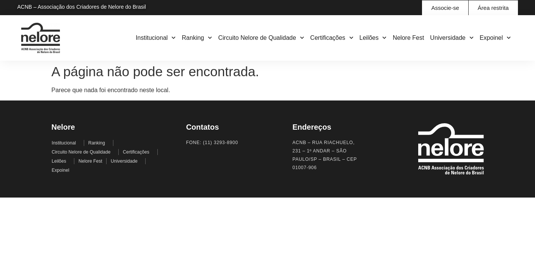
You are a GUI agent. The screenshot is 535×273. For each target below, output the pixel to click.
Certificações (331, 38)
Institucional (156, 38)
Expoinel (495, 38)
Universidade (452, 38)
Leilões (373, 38)
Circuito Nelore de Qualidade (261, 38)
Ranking (197, 38)
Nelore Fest (408, 38)
